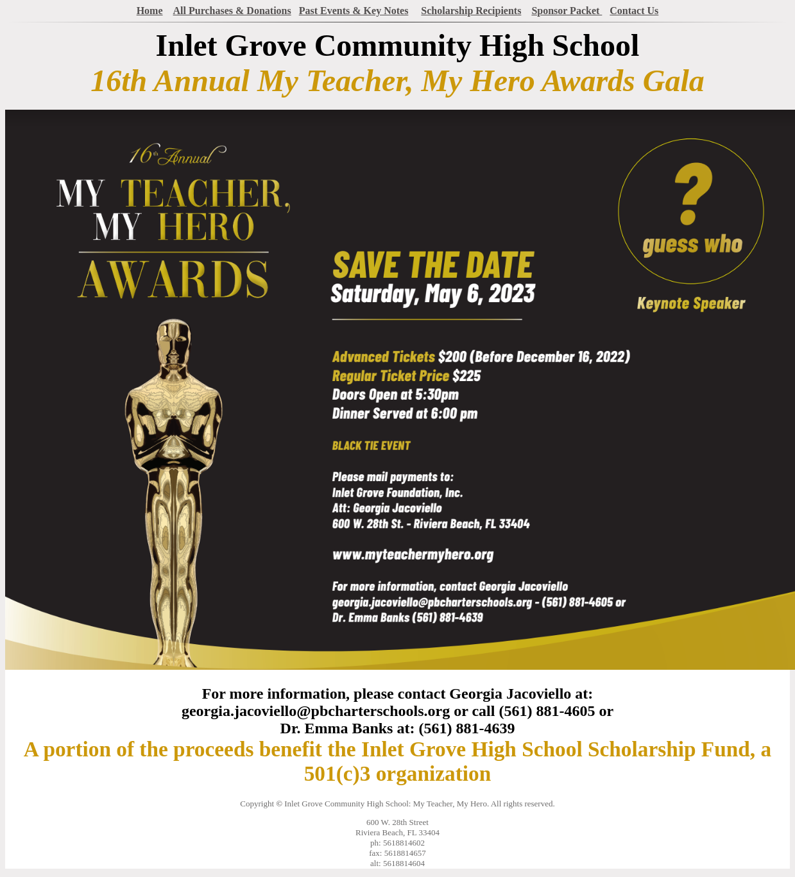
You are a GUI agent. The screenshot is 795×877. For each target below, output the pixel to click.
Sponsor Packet (566, 10)
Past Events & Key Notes (354, 10)
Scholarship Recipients (471, 10)
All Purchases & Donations (232, 10)
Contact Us (634, 10)
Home (150, 10)
